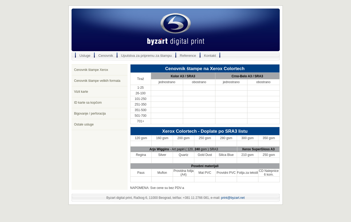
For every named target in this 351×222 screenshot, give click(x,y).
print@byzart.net (232, 198)
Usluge (85, 56)
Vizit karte (81, 92)
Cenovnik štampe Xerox (91, 70)
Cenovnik (105, 56)
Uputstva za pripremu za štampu (146, 56)
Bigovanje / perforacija (90, 113)
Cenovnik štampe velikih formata (97, 81)
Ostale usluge (84, 124)
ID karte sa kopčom (88, 102)
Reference (188, 56)
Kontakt (210, 56)
